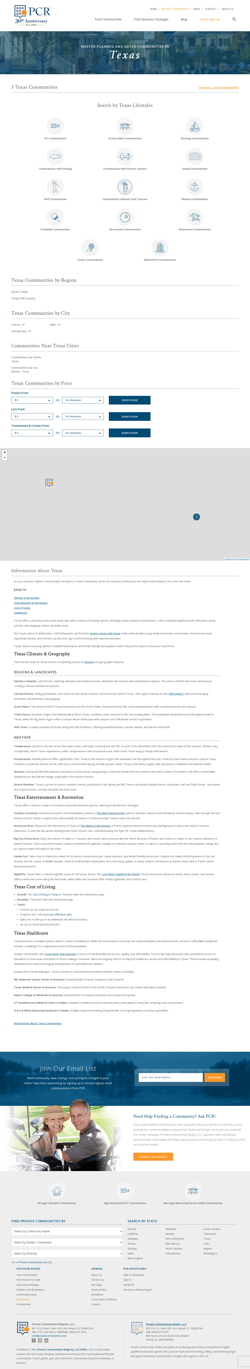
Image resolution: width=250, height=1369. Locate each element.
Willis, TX (55, 324)
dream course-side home (105, 633)
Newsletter (22, 1299)
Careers (95, 1304)
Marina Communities (195, 189)
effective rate (63, 914)
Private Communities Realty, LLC (166, 1324)
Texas (207, 1238)
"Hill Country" (176, 693)
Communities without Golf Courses (125, 189)
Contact (211, 9)
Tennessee (209, 1233)
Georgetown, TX (21, 331)
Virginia (207, 1248)
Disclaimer (97, 1294)
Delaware (133, 1238)
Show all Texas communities (219, 87)
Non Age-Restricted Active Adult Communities (193, 1193)
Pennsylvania (172, 1253)
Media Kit (128, 1284)
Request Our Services (175, 9)
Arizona (132, 1229)
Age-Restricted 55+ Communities (125, 1193)
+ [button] (5, 452)
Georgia (132, 1248)
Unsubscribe (23, 1304)
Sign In (127, 1279)
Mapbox (229, 559)
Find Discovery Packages (151, 19)
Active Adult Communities (125, 129)
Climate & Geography (26, 598)
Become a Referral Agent (137, 1289)
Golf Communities (55, 189)
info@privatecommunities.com (49, 1335)
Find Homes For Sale (28, 1279)
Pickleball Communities (55, 220)
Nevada (169, 1233)
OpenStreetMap (242, 559)
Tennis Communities (90, 250)
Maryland (170, 1229)
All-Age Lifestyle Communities (57, 1193)
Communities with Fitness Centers (125, 159)
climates (89, 662)
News (196, 9)
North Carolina (173, 1248)
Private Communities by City (35, 1262)
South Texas (19, 292)
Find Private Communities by (38, 1221)
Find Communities (108, 19)
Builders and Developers (30, 1289)
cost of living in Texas (46, 894)
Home (153, 9)
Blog (184, 19)
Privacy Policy (99, 1289)
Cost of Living (22, 608)
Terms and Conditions (104, 1299)
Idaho (131, 1253)
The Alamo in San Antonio (95, 825)
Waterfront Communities (160, 250)
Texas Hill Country (23, 298)
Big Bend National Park (111, 813)
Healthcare (20, 612)
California (133, 1233)
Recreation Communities (125, 220)
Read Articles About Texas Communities (38, 1023)
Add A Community (133, 1275)
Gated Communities (194, 159)
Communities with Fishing (55, 159)
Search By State (142, 1221)
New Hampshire (174, 1238)
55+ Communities (55, 129)
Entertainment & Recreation (30, 603)
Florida (131, 1243)
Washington (210, 1253)
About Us (228, 9)
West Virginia (135, 1258)
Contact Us (97, 1279)
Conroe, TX (18, 324)
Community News (26, 1294)
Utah (206, 1243)
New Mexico (172, 1243)
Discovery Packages (27, 1284)
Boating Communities (195, 129)
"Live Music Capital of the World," (121, 874)
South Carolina (211, 1229)
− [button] (5, 458)
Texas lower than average (60, 954)
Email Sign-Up (210, 19)
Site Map (96, 1284)
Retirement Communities (195, 220)
